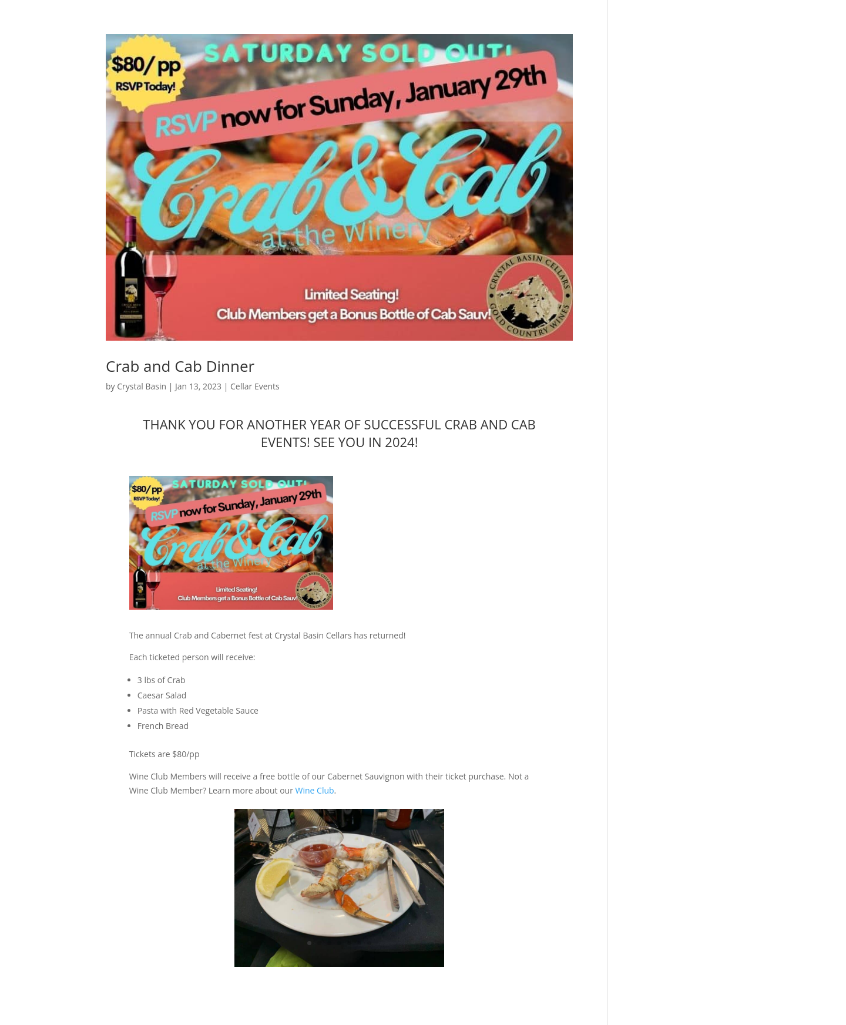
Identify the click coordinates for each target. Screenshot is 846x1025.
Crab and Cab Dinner (180, 366)
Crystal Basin (141, 386)
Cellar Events (255, 386)
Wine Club (315, 790)
